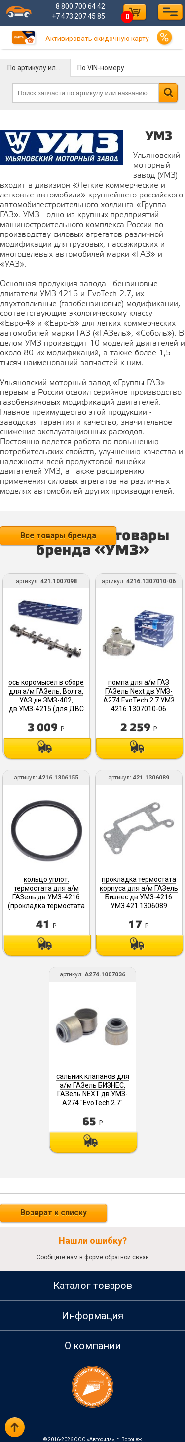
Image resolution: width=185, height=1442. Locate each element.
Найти (168, 92)
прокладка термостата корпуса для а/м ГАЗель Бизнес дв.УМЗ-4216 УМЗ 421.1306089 (138, 893)
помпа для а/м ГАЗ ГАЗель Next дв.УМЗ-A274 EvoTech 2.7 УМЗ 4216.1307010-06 (138, 694)
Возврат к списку (53, 1206)
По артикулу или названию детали (39, 68)
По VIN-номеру (100, 68)
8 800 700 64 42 (81, 6)
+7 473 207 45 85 (79, 16)
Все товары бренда (58, 535)
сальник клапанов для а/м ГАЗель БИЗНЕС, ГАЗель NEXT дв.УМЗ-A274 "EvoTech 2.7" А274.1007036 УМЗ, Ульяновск (92, 1093)
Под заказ (47, 747)
